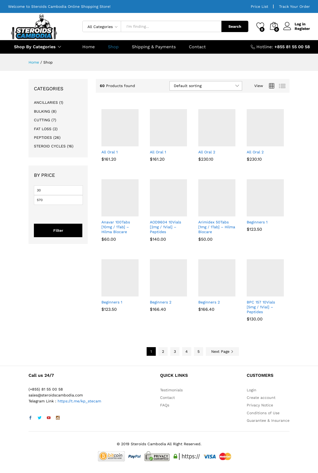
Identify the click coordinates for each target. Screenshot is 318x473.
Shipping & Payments (154, 47)
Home (88, 47)
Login (251, 390)
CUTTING (42, 120)
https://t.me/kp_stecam (79, 401)
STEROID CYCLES (50, 146)
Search (234, 26)
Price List (259, 6)
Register (302, 28)
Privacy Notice (260, 405)
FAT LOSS (42, 129)
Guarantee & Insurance (268, 420)
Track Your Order (294, 6)
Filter (58, 230)
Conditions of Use (263, 413)
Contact (197, 47)
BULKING (42, 111)
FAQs (164, 405)
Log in (294, 24)
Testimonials (171, 390)
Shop (113, 47)
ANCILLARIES (46, 102)
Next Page (222, 351)
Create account (261, 397)
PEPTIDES (43, 137)
